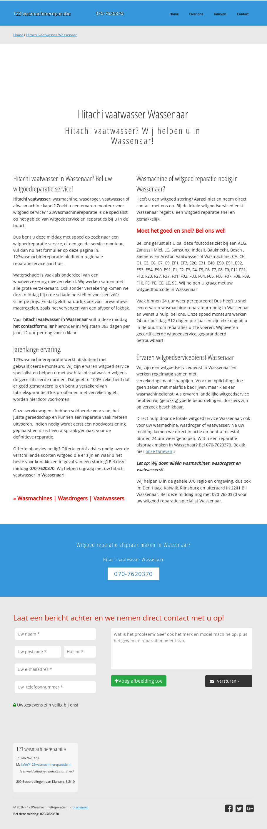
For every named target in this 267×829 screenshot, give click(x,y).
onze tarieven (159, 451)
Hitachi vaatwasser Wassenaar (51, 34)
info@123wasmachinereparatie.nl (46, 764)
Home (18, 34)
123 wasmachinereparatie (39, 13)
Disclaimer (80, 807)
